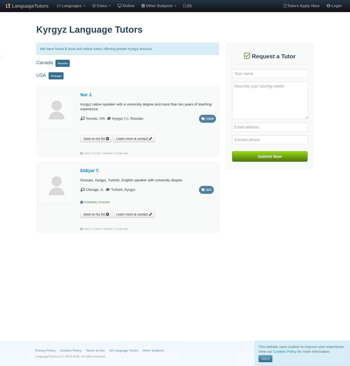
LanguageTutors (30, 6)
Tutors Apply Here (302, 6)
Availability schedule (96, 202)
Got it (265, 359)
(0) (187, 6)
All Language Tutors (123, 350)
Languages (71, 6)
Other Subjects (159, 6)
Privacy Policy (45, 350)
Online (126, 6)
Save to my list (96, 139)
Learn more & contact (134, 139)
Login (334, 6)
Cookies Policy (71, 350)
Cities (101, 6)
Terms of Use (95, 350)
